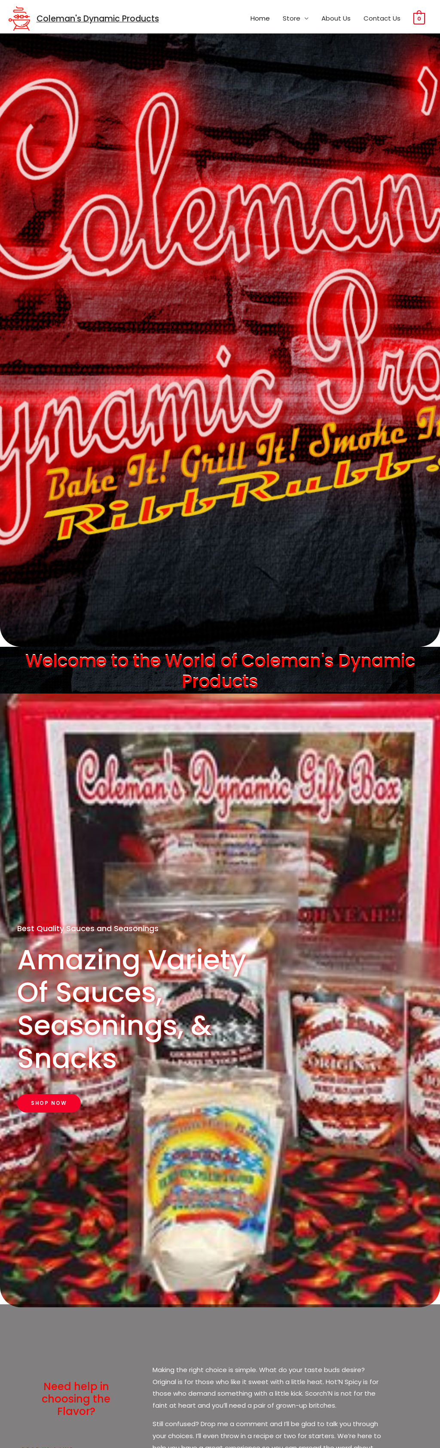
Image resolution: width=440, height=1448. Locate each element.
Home (260, 18)
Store (291, 18)
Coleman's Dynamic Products (100, 19)
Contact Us (382, 18)
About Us (336, 18)
